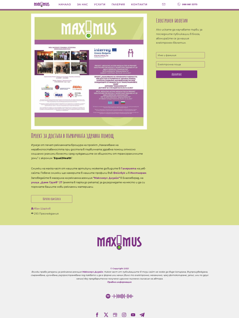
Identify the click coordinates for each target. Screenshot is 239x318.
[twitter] (106, 315)
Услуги (99, 4)
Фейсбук (119, 173)
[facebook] (97, 315)
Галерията (128, 168)
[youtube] (133, 315)
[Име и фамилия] (180, 55)
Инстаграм (138, 173)
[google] (115, 315)
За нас (82, 4)
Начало (65, 4)
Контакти (139, 4)
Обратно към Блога (52, 199)
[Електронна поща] (180, 64)
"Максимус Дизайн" (106, 178)
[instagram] (124, 315)
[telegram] (142, 315)
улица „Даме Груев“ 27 (46, 182)
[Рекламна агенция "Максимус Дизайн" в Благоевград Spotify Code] (119, 296)
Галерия (118, 4)
